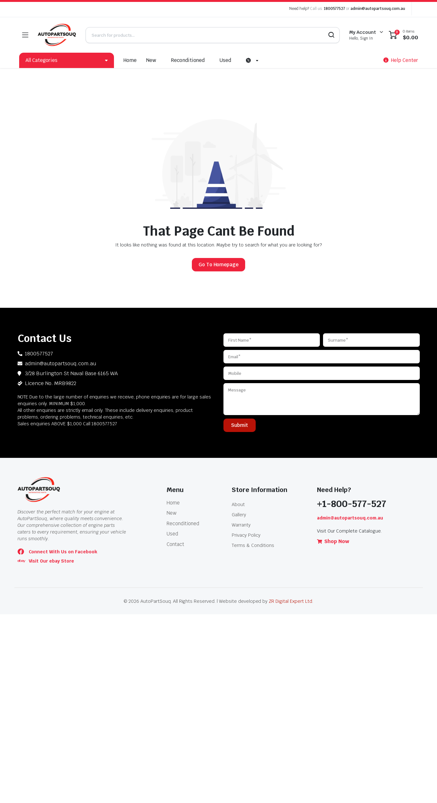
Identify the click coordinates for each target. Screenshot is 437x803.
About (238, 504)
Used (225, 60)
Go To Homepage (219, 264)
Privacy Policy (246, 535)
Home (130, 60)
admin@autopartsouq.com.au (377, 8)
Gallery (239, 515)
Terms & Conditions (253, 545)
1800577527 (334, 8)
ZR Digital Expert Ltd (290, 601)
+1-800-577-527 (351, 504)
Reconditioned (188, 60)
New (151, 60)
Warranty (241, 525)
